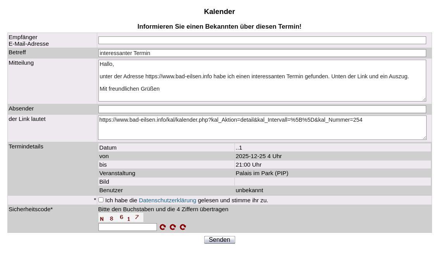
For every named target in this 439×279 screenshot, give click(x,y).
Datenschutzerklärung (167, 200)
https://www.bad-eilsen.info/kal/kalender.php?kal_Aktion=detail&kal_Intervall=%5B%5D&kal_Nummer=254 (262, 127)
